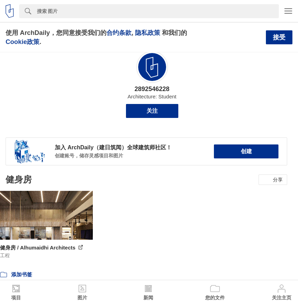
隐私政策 (147, 32)
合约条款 (119, 32)
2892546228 (151, 88)
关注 (152, 111)
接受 (279, 37)
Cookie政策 (22, 41)
